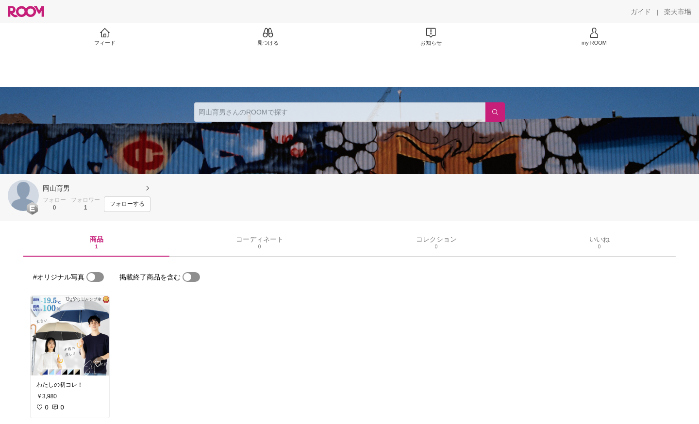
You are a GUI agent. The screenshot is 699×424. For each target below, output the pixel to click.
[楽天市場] (677, 11)
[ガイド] (641, 11)
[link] (70, 335)
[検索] (495, 112)
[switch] (95, 277)
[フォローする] (127, 204)
